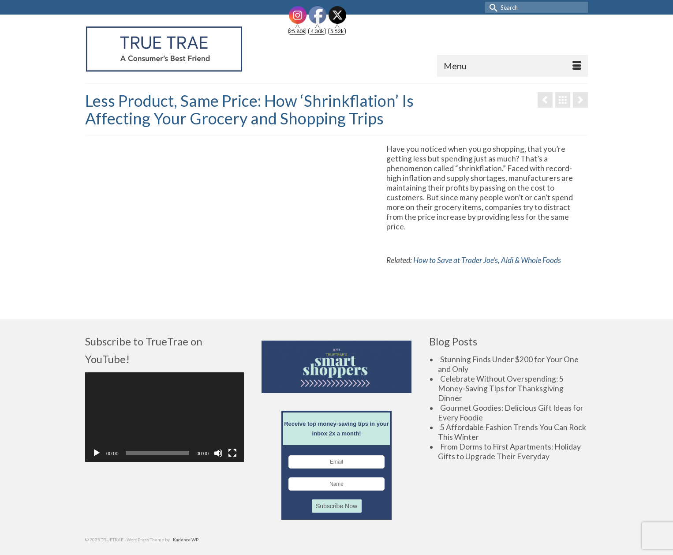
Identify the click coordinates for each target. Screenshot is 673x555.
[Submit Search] (491, 7)
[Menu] (512, 66)
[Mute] (218, 453)
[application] (164, 417)
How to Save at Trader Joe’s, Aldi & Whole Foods (487, 260)
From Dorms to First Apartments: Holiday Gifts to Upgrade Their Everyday (509, 451)
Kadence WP (185, 539)
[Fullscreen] (232, 453)
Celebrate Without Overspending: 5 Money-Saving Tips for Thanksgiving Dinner (501, 388)
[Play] (96, 453)
